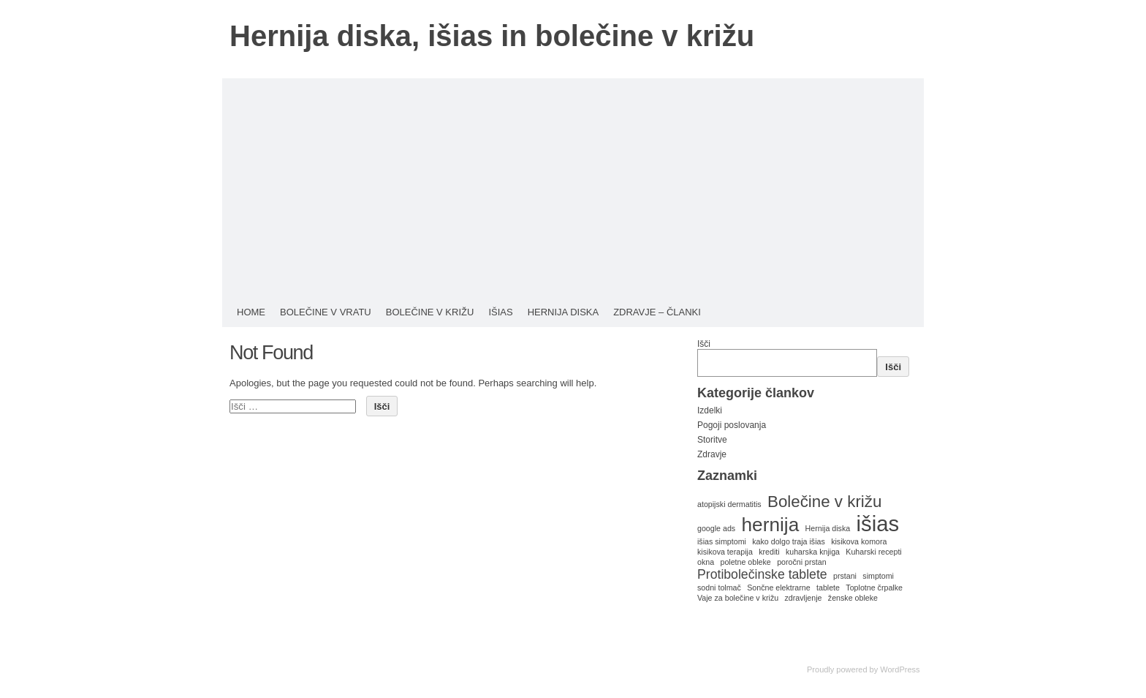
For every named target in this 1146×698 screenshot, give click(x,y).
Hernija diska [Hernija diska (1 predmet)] (828, 528)
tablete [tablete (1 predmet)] (828, 587)
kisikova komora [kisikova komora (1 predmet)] (859, 541)
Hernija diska (563, 312)
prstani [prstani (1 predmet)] (845, 575)
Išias (500, 312)
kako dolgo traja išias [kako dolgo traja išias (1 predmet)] (788, 541)
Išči (703, 344)
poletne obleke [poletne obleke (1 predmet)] (745, 562)
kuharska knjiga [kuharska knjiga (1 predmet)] (813, 551)
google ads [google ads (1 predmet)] (716, 528)
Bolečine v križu (430, 312)
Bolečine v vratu (325, 312)
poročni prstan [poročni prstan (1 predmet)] (802, 562)
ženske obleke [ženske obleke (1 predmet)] (853, 597)
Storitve (712, 440)
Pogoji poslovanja (731, 425)
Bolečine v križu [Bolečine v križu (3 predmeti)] (824, 501)
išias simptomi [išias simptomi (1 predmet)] (721, 541)
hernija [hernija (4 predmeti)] (771, 525)
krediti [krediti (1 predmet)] (769, 551)
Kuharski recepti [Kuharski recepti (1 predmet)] (873, 551)
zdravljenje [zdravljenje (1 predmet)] (803, 597)
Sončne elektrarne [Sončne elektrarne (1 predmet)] (779, 587)
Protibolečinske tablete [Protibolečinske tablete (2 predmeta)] (762, 574)
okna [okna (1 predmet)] (705, 562)
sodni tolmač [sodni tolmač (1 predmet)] (719, 587)
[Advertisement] (573, 188)
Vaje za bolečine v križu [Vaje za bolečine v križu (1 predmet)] (737, 597)
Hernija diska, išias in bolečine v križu (491, 36)
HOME (251, 312)
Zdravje (711, 454)
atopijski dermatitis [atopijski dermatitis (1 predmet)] (729, 504)
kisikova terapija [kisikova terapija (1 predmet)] (725, 551)
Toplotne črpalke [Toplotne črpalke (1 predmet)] (874, 587)
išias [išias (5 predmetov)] (878, 523)
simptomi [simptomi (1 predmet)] (878, 575)
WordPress (899, 669)
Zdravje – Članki (657, 312)
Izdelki (709, 410)
